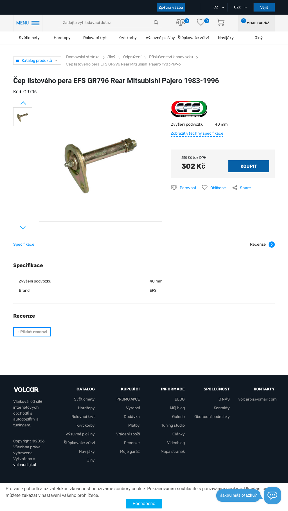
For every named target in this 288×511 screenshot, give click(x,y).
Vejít (264, 7)
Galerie (178, 416)
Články (178, 434)
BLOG (180, 399)
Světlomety (29, 37)
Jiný (91, 460)
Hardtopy (62, 37)
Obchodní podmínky (212, 416)
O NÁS (224, 399)
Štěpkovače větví (79, 442)
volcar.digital (24, 464)
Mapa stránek (173, 451)
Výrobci (133, 408)
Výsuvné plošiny (160, 37)
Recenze (132, 442)
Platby (134, 425)
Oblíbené (218, 188)
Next (16, 225)
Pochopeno (144, 503)
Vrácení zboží (128, 434)
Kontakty (222, 408)
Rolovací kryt (95, 37)
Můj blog (177, 408)
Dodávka (132, 416)
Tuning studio (173, 425)
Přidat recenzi (32, 331)
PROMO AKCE (128, 399)
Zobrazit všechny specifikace (197, 133)
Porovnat (188, 188)
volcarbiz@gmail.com (257, 399)
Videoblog (176, 442)
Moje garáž (258, 23)
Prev (16, 101)
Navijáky (87, 451)
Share (245, 188)
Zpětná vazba (171, 7)
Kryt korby (127, 37)
